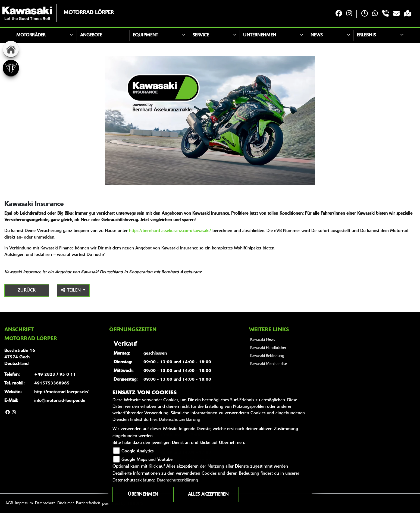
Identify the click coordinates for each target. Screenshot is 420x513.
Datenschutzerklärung (179, 420)
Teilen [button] (71, 290)
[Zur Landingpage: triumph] (11, 68)
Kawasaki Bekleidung (267, 356)
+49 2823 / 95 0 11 (55, 375)
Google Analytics (137, 451)
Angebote (91, 35)
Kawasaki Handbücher (268, 348)
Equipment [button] (145, 35)
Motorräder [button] (31, 35)
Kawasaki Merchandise (268, 364)
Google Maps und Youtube (147, 460)
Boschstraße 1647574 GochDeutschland (19, 357)
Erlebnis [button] (366, 35)
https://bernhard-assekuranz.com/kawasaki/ (170, 231)
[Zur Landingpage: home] (11, 49)
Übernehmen (143, 494)
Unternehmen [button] (259, 35)
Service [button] (201, 35)
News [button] (317, 35)
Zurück (27, 290)
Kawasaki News (262, 340)
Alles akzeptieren (208, 494)
